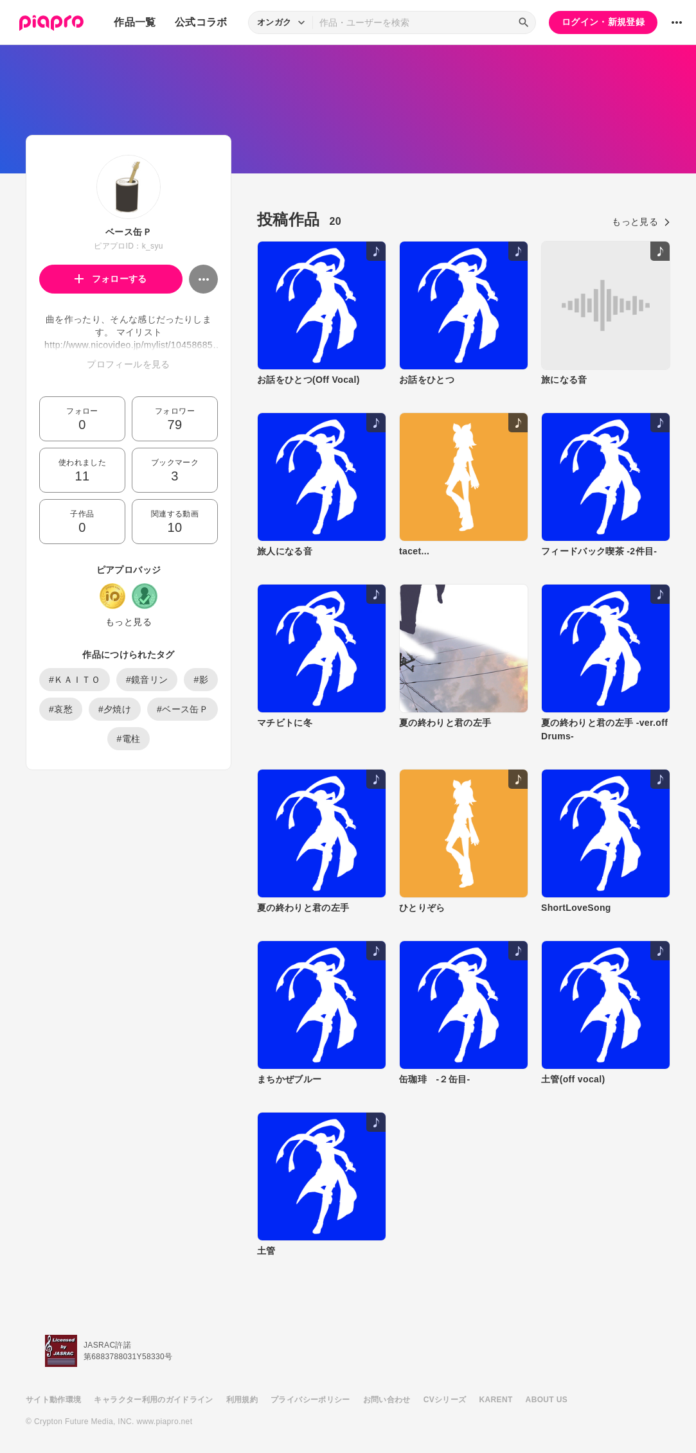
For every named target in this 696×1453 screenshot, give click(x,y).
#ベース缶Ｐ (182, 709)
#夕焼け (114, 709)
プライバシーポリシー (310, 1399)
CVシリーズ (445, 1399)
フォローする (111, 279)
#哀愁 (61, 709)
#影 (200, 679)
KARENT (496, 1399)
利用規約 (242, 1399)
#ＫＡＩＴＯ (74, 679)
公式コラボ (201, 22)
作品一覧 (135, 22)
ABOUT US (546, 1399)
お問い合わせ (387, 1399)
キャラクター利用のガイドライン (153, 1399)
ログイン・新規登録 (603, 22)
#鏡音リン (147, 679)
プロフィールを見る (128, 364)
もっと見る (128, 622)
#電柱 (129, 739)
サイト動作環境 (53, 1399)
